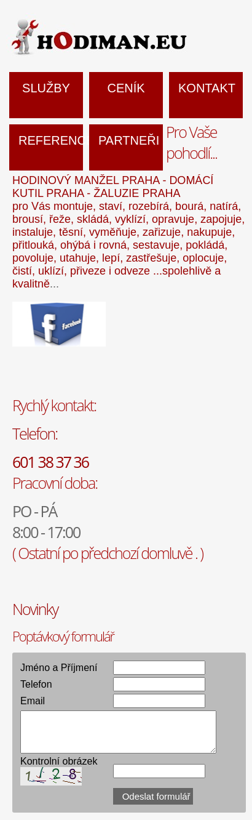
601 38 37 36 (50, 461)
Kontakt (206, 88)
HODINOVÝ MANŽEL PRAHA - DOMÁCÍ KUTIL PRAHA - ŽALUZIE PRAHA (112, 186)
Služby (46, 88)
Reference (50, 140)
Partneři (128, 140)
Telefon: (34, 433)
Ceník (125, 88)
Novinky (35, 608)
